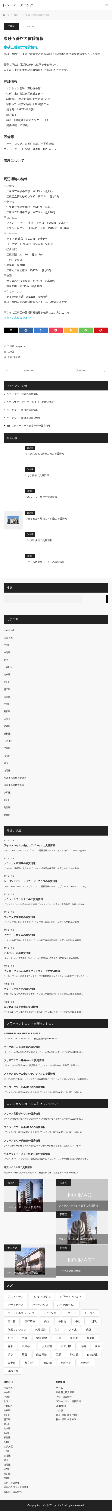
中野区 (7, 652)
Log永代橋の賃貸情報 (37, 475)
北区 (6, 659)
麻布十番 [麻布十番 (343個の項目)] (13, 1371)
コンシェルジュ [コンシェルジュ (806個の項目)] (42, 1296)
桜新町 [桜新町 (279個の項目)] (91, 1337)
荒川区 (7, 800)
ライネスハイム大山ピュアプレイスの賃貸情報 (29, 845)
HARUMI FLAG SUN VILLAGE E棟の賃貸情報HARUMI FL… (32, 1038)
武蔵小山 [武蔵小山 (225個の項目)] (27, 1346)
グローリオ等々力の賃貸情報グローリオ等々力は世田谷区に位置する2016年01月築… (43, 994)
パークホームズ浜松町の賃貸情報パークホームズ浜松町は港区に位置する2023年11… (43, 1052)
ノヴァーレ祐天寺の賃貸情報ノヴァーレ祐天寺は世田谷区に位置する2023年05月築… (43, 940)
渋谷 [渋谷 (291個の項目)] (10, 1354)
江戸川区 (8, 741)
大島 (10, 357)
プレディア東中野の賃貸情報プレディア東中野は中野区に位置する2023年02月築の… (43, 922)
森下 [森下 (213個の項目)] (10, 1346)
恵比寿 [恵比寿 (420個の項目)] (74, 1337)
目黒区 (7, 770)
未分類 (7, 719)
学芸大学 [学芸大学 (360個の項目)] (41, 1337)
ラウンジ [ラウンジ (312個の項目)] (70, 1313)
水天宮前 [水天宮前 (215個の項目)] (47, 1346)
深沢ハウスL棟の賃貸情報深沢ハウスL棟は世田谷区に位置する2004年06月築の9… (42, 1172)
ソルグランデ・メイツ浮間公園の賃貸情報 (27, 1154)
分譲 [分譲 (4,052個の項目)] (88, 1329)
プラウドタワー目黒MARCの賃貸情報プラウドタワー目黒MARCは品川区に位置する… (44, 1092)
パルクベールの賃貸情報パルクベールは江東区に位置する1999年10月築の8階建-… (42, 958)
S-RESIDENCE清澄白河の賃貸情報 (44, 453)
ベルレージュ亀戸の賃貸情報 (41, 497)
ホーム (59, 1387)
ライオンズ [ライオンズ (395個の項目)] (49, 1313)
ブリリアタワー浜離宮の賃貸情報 (22, 1140)
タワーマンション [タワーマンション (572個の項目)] (70, 1296)
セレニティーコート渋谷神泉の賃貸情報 (29, 425)
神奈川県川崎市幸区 (14, 785)
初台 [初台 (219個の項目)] (10, 1337)
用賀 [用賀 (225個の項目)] (24, 1354)
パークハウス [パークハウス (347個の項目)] (40, 1304)
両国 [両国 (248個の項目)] (46, 1321)
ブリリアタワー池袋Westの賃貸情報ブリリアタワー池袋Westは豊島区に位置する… (42, 1065)
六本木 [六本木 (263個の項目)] (73, 1329)
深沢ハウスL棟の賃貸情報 (18, 1167)
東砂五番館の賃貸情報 (21, 47)
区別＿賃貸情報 (12, 1482)
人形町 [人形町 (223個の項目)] (94, 1321)
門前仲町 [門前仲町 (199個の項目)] (66, 1362)
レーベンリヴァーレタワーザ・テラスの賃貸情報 (31, 881)
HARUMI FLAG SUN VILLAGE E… (23, 1033)
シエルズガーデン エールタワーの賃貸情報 (30, 402)
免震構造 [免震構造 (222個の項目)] (40, 1329)
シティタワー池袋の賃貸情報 (22, 394)
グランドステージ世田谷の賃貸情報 (23, 899)
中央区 (7, 645)
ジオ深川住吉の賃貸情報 (38, 540)
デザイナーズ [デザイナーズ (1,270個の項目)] (15, 1304)
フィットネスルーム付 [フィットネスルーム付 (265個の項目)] (21, 1313)
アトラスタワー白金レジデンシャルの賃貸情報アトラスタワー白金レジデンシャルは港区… (46, 1079)
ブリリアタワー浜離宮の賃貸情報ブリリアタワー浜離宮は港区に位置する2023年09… (43, 1145)
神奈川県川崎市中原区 (15, 778)
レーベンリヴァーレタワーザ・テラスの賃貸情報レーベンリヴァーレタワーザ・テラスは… (46, 886)
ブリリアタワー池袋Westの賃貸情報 (24, 1060)
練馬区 (7, 792)
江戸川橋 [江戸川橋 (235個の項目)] (66, 1346)
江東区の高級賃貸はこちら (19, 317)
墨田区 (7, 689)
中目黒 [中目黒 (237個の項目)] (62, 1321)
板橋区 (7, 733)
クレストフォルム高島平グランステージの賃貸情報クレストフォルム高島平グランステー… (46, 976)
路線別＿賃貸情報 (13, 1491)
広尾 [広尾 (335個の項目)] (58, 1337)
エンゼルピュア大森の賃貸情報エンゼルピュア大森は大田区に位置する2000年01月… (43, 1012)
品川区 (7, 682)
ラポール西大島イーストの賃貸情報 (44, 562)
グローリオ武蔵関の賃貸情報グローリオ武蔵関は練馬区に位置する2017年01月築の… (43, 868)
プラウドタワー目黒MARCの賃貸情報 (24, 1087)
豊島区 (7, 815)
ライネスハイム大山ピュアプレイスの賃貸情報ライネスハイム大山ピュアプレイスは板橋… (46, 850)
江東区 (11, 26)
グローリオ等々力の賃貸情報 (20, 989)
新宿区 (7, 711)
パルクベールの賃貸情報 (17, 953)
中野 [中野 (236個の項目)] (78, 1321)
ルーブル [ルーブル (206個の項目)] (90, 1313)
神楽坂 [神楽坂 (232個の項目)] (74, 1354)
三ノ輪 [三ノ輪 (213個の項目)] (12, 1321)
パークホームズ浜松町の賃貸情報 (22, 1047)
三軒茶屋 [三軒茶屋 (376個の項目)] (30, 1321)
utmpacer (20, 346)
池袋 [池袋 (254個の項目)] (83, 1346)
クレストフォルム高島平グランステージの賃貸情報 (32, 971)
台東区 (7, 674)
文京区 (7, 704)
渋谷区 (7, 756)
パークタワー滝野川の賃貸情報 (24, 417)
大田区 (7, 696)
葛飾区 (7, 807)
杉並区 (7, 726)
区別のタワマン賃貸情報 (16, 1487)
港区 (6, 763)
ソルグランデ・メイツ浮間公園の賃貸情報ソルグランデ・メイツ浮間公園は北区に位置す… (46, 1159)
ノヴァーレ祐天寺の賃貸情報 (20, 935)
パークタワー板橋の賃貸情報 (22, 410)
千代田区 (8, 667)
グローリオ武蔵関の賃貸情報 (20, 863)
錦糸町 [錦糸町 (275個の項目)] (48, 1362)
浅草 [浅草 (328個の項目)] (97, 1346)
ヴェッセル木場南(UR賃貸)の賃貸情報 (46, 518)
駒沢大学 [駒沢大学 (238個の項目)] (86, 1362)
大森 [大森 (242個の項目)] (24, 1337)
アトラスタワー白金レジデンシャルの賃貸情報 (29, 1073)
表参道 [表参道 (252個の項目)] (12, 1362)
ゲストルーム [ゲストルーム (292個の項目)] (15, 1296)
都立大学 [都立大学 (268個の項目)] (30, 1362)
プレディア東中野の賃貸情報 (20, 917)
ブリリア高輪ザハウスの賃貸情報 (22, 1113)
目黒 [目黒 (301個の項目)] (58, 1354)
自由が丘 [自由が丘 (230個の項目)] (92, 1354)
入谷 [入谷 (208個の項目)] (57, 1329)
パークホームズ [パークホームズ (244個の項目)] (66, 1304)
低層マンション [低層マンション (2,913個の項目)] (17, 1329)
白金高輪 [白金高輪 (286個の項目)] (41, 1354)
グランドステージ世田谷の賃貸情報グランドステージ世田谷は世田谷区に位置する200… (45, 904)
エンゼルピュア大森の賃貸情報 (21, 1006)
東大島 (16, 357)
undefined (9, 630)
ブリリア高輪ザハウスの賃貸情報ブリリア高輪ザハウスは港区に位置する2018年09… (43, 1119)
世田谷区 (8, 637)
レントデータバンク (18, 5)
